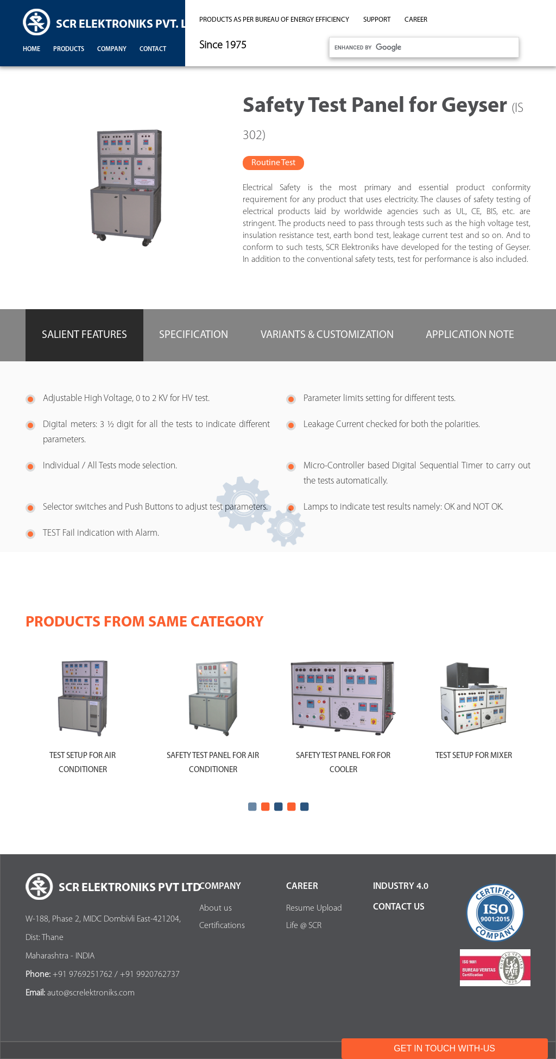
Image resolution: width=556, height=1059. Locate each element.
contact (153, 49)
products (68, 49)
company (112, 49)
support (376, 19)
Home (31, 49)
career (416, 19)
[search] (422, 47)
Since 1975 (223, 45)
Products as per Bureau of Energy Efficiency (274, 19)
